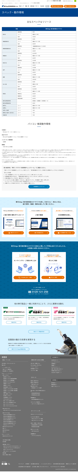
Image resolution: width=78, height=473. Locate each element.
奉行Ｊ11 (4, 433)
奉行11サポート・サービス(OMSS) (9, 452)
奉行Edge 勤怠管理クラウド (8, 421)
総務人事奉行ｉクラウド (7, 395)
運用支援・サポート (34, 6)
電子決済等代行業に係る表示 (58, 465)
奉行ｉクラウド (6, 376)
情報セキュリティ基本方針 (71, 465)
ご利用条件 (27, 465)
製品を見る (13, 323)
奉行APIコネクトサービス (8, 437)
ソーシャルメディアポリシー (46, 465)
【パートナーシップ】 (35, 412)
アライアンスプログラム (36, 437)
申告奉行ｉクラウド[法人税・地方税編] (10, 390)
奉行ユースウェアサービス (8, 451)
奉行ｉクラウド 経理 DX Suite (8, 402)
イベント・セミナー (34, 368)
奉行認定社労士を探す (36, 396)
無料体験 (4, 454)
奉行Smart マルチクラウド (8, 428)
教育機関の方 (33, 399)
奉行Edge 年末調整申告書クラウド (9, 424)
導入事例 (4, 443)
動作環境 (47, 6)
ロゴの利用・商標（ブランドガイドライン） (40, 468)
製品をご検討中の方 (34, 382)
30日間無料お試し (70, 6)
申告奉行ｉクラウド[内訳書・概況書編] (10, 392)
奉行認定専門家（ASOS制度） (37, 426)
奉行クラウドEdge (6, 414)
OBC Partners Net (35, 432)
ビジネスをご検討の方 (35, 418)
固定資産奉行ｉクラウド (7, 388)
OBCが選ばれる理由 (6, 441)
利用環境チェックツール (39, 186)
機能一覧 (27, 6)
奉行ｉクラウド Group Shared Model (10, 407)
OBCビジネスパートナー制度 (37, 420)
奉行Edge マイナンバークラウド (9, 426)
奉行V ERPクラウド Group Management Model (12, 411)
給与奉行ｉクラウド (7, 397)
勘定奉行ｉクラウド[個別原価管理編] (10, 380)
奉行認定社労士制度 (35, 428)
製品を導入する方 (34, 387)
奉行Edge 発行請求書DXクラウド (9, 416)
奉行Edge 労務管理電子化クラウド (9, 419)
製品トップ (21, 6)
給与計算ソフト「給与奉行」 (8, 372)
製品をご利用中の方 (34, 384)
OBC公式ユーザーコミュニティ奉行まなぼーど (11, 449)
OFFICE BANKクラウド (7, 400)
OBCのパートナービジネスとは (37, 415)
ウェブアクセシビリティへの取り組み (57, 468)
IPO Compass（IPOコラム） (36, 366)
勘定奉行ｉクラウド (7, 378)
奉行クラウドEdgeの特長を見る (19, 350)
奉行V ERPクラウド (6, 410)
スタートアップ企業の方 (35, 403)
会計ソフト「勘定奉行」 (7, 370)
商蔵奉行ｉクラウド (7, 393)
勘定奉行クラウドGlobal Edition (9, 383)
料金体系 (42, 6)
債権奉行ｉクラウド (7, 385)
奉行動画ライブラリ (34, 370)
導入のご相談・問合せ (7, 456)
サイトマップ (21, 465)
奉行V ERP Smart (6, 431)
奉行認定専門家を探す (36, 394)
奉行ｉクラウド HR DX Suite (8, 405)
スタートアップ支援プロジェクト (38, 405)
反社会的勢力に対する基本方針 (24, 468)
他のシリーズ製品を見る (39, 333)
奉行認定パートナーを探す (37, 389)
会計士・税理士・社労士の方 (36, 424)
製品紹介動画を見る (57, 6)
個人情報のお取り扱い (35, 465)
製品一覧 (3, 366)
